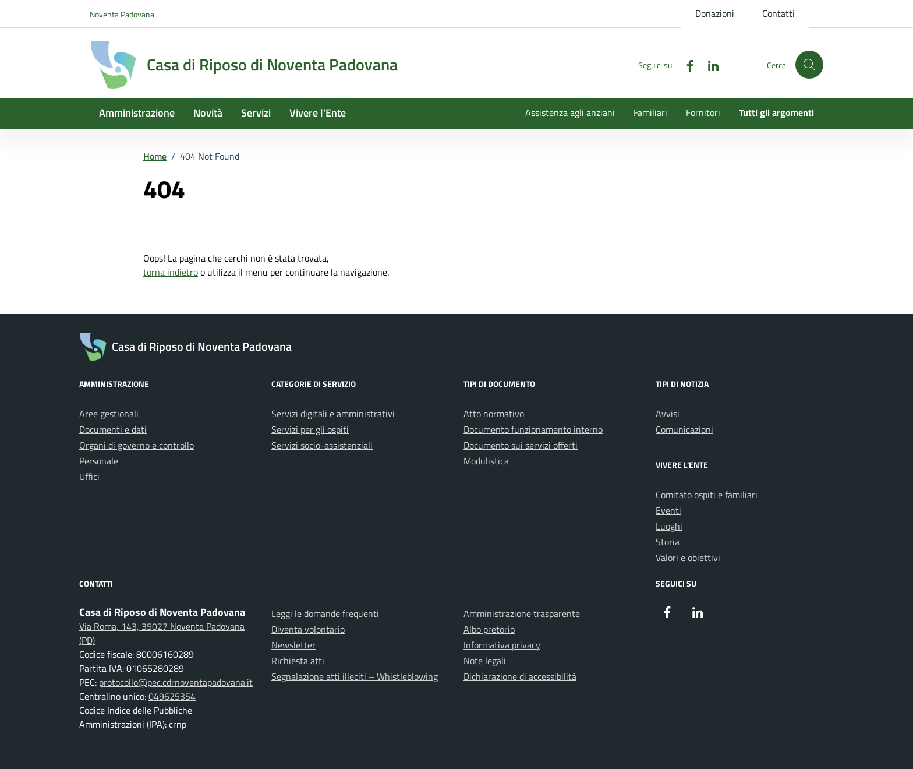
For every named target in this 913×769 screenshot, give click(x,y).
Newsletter (293, 645)
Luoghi (669, 526)
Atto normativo (493, 414)
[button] (809, 65)
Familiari (650, 112)
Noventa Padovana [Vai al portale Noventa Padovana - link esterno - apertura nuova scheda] (122, 14)
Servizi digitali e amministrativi (333, 414)
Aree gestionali (109, 414)
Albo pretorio (489, 629)
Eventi (668, 510)
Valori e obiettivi (688, 558)
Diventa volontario (308, 629)
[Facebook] (685, 64)
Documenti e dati (113, 429)
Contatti (778, 13)
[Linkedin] (708, 64)
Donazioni (714, 13)
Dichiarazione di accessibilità (519, 676)
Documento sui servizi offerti (520, 445)
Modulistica (486, 461)
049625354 (172, 696)
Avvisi (668, 414)
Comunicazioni (684, 429)
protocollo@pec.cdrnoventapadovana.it (176, 682)
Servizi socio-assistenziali (322, 445)
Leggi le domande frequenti (325, 613)
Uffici (89, 477)
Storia (668, 542)
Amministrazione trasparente (521, 613)
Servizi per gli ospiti (310, 429)
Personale (98, 461)
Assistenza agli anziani (570, 112)
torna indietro (170, 272)
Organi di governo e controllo (136, 445)
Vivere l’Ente (317, 113)
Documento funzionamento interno (533, 429)
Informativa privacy (501, 645)
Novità (207, 113)
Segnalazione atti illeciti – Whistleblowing (354, 676)
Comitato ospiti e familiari (707, 495)
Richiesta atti (297, 661)
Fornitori (703, 112)
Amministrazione (137, 113)
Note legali (484, 661)
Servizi (256, 113)
